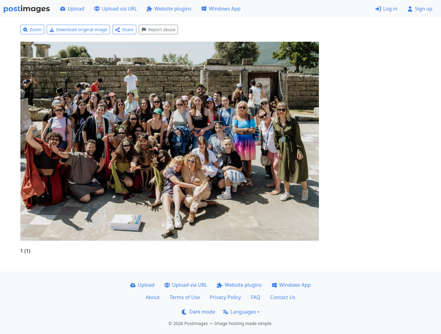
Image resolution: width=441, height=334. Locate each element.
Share (124, 29)
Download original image (78, 29)
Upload (72, 8)
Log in (386, 8)
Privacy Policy (225, 297)
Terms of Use (185, 297)
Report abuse (158, 29)
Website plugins (169, 8)
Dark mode (198, 311)
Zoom (32, 29)
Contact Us (282, 297)
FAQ (255, 297)
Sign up (419, 8)
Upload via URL (115, 8)
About (152, 297)
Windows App (220, 8)
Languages (239, 311)
